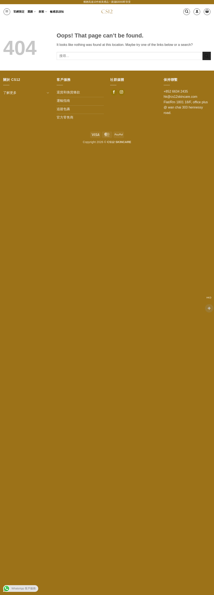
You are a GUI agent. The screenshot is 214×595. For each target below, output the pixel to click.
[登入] (197, 11)
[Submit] (207, 56)
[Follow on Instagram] (121, 92)
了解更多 (10, 92)
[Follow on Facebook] (114, 92)
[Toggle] (47, 92)
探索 (43, 12)
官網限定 (18, 11)
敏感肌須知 (57, 11)
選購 (31, 12)
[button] (7, 11)
